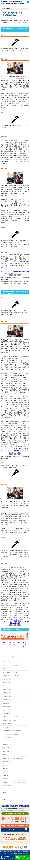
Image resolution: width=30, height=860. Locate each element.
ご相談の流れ (6, 778)
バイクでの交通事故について (9, 727)
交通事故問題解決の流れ (8, 692)
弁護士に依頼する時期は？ (8, 751)
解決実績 (5, 741)
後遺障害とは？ (6, 703)
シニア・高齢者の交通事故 (8, 737)
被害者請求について (7, 682)
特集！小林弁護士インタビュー (9, 661)
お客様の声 (5, 775)
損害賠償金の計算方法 (7, 699)
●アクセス (19, 644)
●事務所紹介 (14, 644)
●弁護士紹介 (9, 644)
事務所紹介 (5, 772)
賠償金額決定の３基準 (7, 696)
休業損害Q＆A (6, 792)
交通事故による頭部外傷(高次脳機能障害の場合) (13, 716)
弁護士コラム (6, 754)
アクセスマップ (6, 796)
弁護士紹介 (5, 768)
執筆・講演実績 (6, 761)
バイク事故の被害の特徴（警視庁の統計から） (13, 730)
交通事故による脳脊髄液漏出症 (9, 720)
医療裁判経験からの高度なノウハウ (10, 675)
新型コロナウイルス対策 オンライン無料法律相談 (14, 782)
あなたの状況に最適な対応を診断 (10, 665)
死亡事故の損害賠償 (7, 723)
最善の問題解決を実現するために (10, 747)
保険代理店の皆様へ (7, 785)
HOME (3, 8)
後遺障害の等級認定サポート (9, 679)
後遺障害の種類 (6, 706)
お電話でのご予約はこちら (7, 857)
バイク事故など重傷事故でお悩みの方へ (11, 734)
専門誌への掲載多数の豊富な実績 (10, 672)
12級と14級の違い (7, 713)
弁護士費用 (5, 765)
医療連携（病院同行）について (9, 686)
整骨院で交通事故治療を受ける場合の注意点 (12, 758)
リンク (4, 799)
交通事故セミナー (7, 744)
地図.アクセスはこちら (15, 829)
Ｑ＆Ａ (4, 789)
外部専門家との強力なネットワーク (10, 689)
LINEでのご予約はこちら (22, 857)
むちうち (5, 710)
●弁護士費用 (25, 644)
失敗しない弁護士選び (7, 668)
